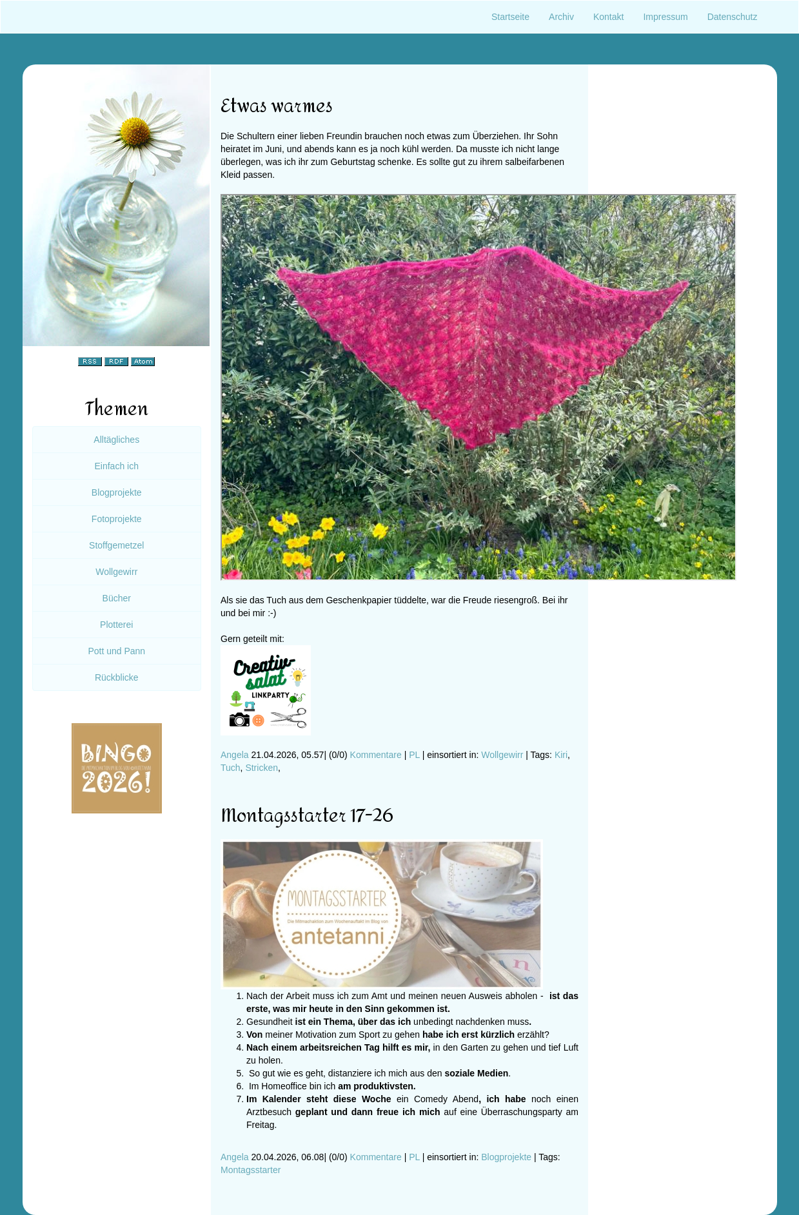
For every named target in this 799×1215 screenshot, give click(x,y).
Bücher (117, 598)
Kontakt (608, 17)
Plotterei (116, 624)
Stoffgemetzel (116, 545)
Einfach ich (117, 466)
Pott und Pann (116, 651)
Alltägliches (116, 439)
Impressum (665, 17)
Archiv (561, 17)
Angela (235, 755)
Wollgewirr (502, 755)
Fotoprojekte (117, 519)
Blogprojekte (506, 1157)
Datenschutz (732, 17)
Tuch (231, 768)
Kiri (561, 755)
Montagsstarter (251, 1170)
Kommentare (376, 755)
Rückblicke (117, 677)
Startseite (510, 17)
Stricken (261, 768)
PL (414, 755)
